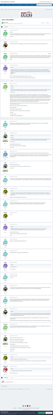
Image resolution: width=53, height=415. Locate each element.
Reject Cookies (49, 412)
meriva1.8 (5, 324)
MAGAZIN (3, 4)
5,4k (5, 159)
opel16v (5, 41)
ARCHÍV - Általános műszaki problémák (17, 23)
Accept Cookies (41, 412)
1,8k (5, 332)
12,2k (5, 232)
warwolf (5, 188)
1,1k (5, 293)
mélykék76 (5, 366)
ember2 (5, 83)
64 (5, 91)
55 (5, 129)
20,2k (5, 196)
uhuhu (5, 65)
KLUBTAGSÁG (8, 4)
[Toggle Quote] (11, 67)
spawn (5, 22)
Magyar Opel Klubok (19, 4)
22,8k (5, 374)
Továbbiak (31, 4)
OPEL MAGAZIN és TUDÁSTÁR (8, 1)
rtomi (5, 162)
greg (5, 151)
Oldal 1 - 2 (12, 26)
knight (5, 285)
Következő (6, 26)
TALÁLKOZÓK (26, 4)
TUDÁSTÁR (13, 4)
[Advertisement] (26, 397)
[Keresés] (41, 5)
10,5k (5, 143)
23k (5, 49)
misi (5, 121)
